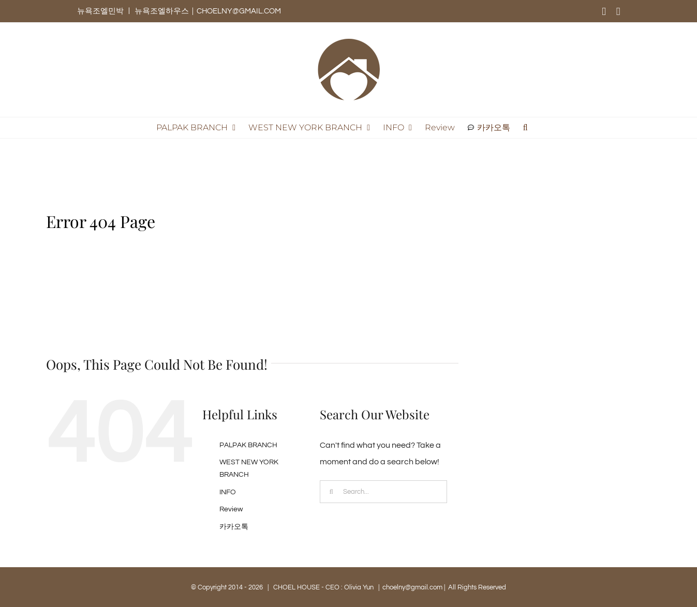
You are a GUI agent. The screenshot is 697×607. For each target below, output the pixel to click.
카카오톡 (233, 526)
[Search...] (383, 491)
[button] (525, 127)
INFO (227, 492)
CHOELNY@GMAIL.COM (239, 11)
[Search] (331, 491)
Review (231, 509)
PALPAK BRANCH (248, 445)
